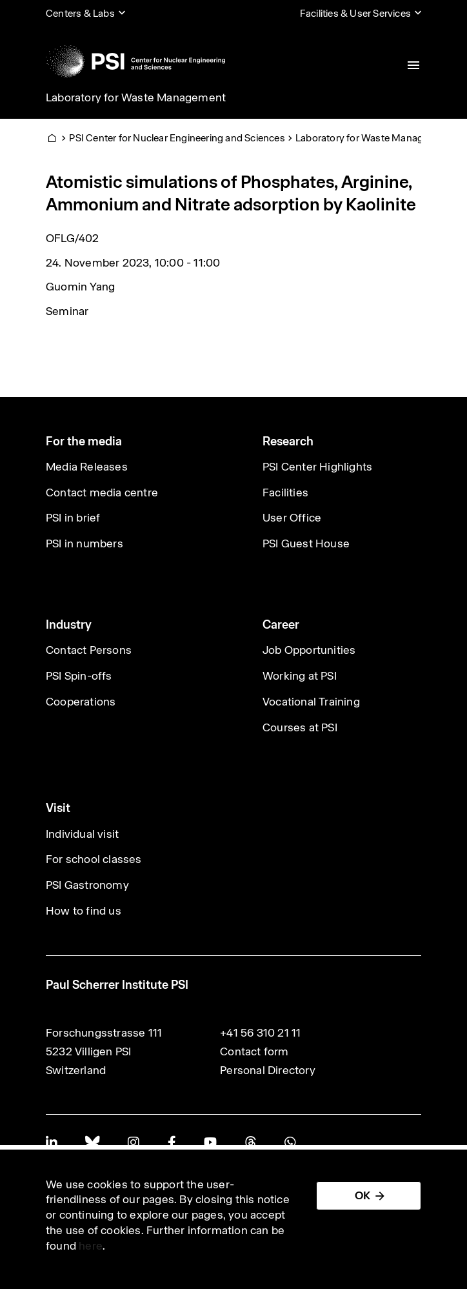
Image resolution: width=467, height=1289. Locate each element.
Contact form (254, 1051)
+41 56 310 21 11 (260, 1032)
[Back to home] (135, 61)
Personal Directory (267, 1070)
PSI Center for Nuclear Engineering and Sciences (176, 137)
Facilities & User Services (355, 13)
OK (362, 1195)
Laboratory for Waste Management (136, 97)
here (91, 1245)
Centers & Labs (80, 13)
